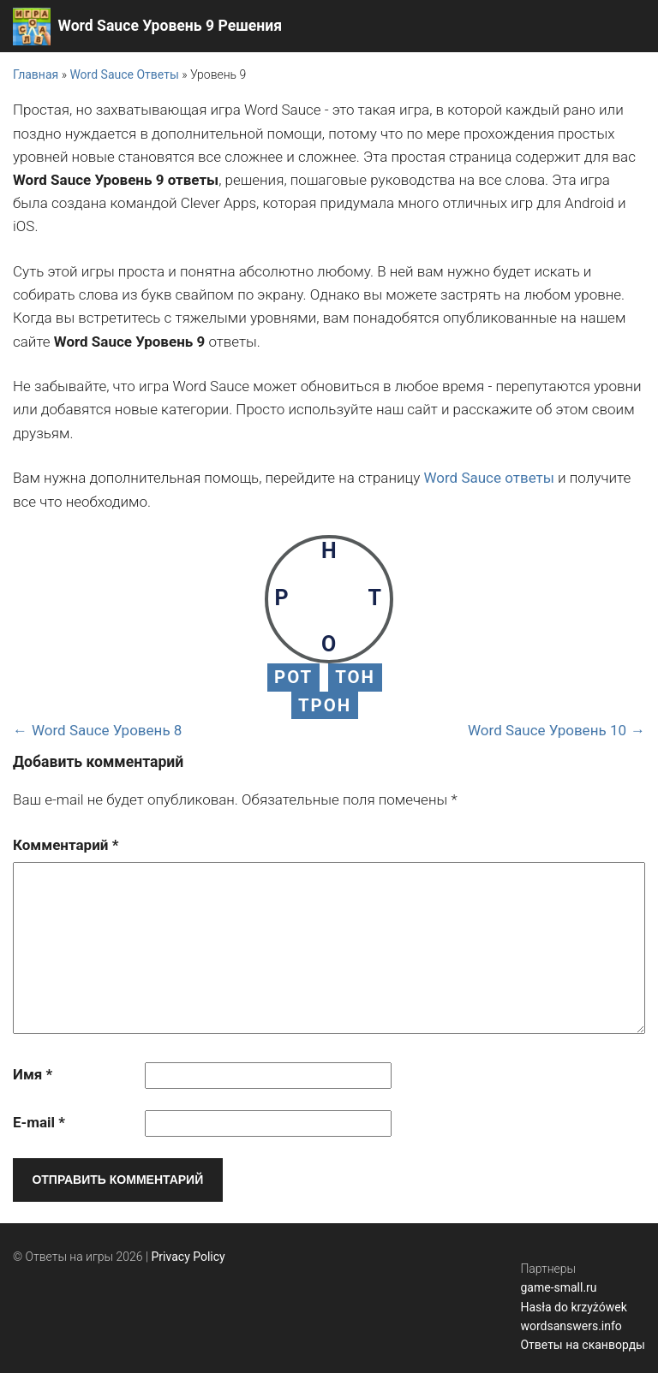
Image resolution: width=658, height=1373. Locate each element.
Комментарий (65, 844)
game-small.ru (558, 1287)
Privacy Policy (188, 1256)
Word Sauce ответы (488, 477)
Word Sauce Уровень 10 (547, 730)
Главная (35, 74)
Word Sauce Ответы (123, 74)
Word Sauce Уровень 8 (107, 730)
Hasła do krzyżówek (573, 1307)
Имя (32, 1074)
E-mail (39, 1122)
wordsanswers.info (570, 1326)
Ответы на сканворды (582, 1345)
